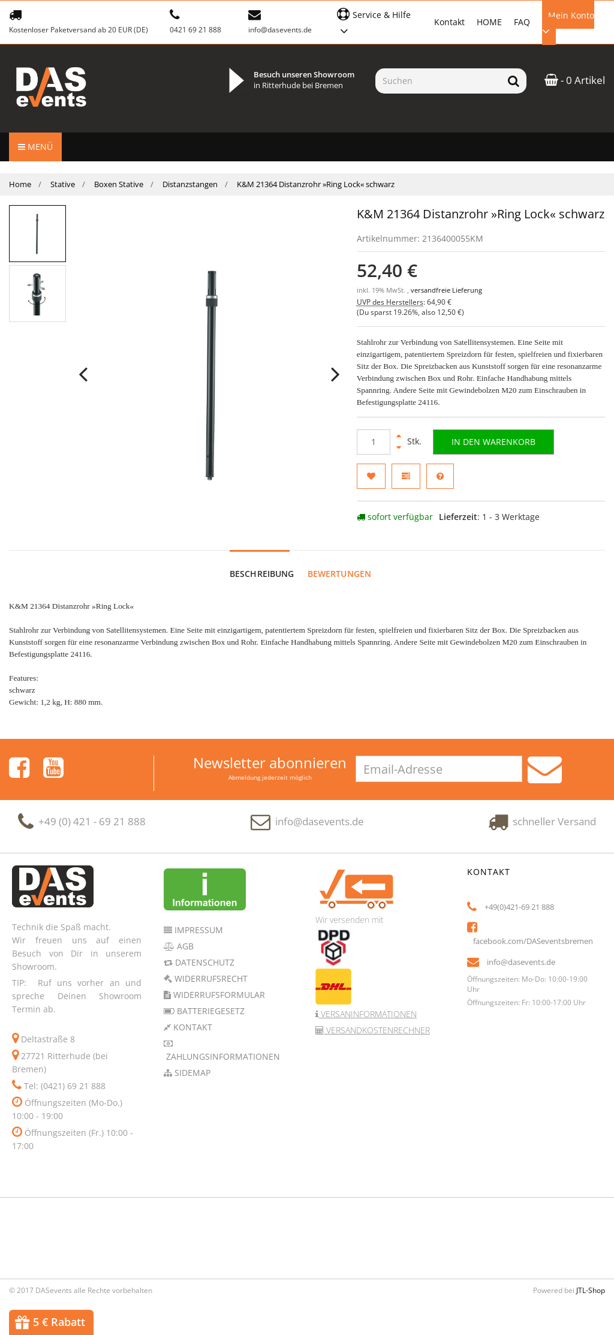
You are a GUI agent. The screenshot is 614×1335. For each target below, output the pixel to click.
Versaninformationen (367, 1014)
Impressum (197, 930)
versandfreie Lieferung (446, 290)
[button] (379, 21)
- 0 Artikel (574, 80)
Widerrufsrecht (210, 978)
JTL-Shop (590, 1290)
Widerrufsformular (218, 994)
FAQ (522, 22)
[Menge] (373, 442)
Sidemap (191, 1072)
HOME (489, 22)
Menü (35, 146)
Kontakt (449, 22)
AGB (184, 946)
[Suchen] (438, 81)
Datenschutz (203, 962)
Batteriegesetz (209, 1011)
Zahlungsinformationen (222, 1056)
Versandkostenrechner (377, 1030)
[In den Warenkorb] (493, 442)
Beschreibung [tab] (262, 573)
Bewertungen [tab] (340, 573)
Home (20, 184)
